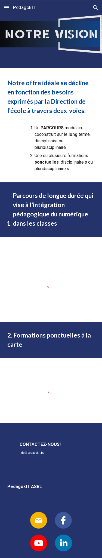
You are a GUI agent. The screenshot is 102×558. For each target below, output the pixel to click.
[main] (51, 97)
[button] (6, 7)
